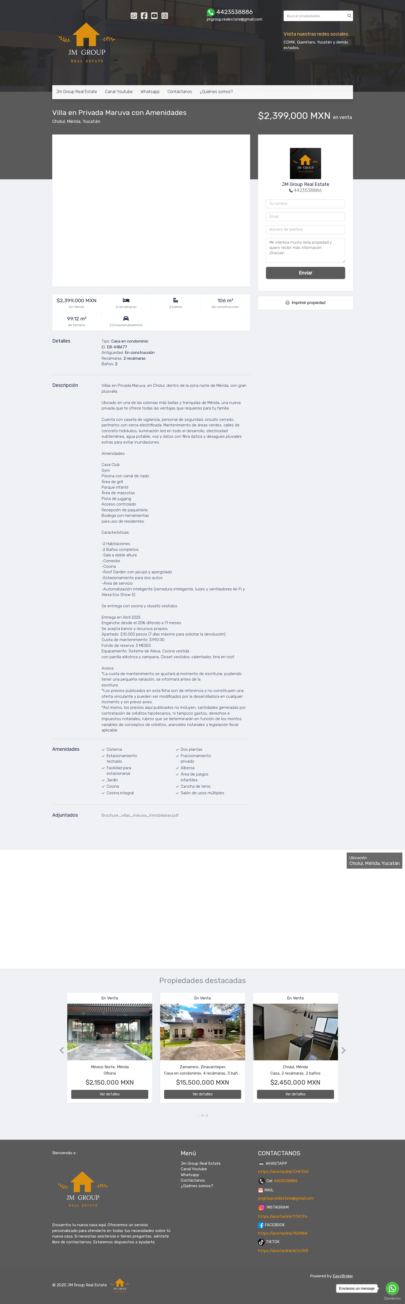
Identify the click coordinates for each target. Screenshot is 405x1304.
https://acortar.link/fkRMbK (283, 1233)
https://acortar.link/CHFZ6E (283, 1171)
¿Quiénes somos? (216, 91)
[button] (59, 1050)
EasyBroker (343, 1276)
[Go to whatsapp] (392, 1288)
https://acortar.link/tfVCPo (282, 1216)
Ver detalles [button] (110, 1094)
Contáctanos (180, 91)
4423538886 (308, 190)
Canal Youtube (119, 91)
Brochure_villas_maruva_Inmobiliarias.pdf (140, 815)
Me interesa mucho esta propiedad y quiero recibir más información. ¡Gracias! (305, 250)
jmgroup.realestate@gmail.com (286, 1198)
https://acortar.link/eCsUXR (283, 1250)
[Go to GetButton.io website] (392, 1298)
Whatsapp (150, 91)
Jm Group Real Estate (76, 91)
